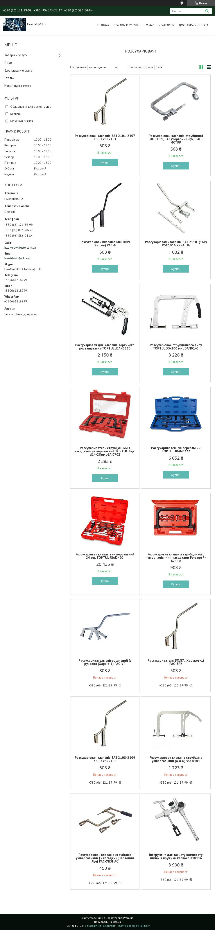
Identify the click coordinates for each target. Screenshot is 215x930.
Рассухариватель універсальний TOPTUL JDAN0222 (176, 449)
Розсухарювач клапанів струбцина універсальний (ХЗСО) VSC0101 (175, 759)
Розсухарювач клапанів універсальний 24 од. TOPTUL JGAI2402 (104, 556)
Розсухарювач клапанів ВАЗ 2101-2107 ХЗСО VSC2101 (105, 137)
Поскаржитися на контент (99, 925)
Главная (103, 25)
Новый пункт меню (17, 86)
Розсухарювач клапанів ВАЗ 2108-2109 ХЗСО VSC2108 (105, 759)
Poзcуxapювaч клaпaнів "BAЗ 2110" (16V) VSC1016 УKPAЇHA (176, 243)
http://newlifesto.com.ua (20, 247)
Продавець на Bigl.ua (107, 921)
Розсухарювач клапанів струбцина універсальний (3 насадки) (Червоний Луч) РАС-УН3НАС (105, 858)
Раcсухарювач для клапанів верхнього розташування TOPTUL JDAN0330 (104, 346)
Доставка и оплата (193, 25)
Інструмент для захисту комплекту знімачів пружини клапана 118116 (175, 856)
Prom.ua (128, 917)
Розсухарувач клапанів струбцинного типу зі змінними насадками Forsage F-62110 (176, 557)
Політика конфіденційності (133, 925)
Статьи (9, 78)
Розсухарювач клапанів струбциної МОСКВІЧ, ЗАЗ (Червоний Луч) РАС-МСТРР (176, 139)
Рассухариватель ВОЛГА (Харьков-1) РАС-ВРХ (176, 662)
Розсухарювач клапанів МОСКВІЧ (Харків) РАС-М (105, 243)
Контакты (166, 25)
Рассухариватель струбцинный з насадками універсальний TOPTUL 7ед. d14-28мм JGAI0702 (105, 451)
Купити (104, 162)
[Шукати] (207, 11)
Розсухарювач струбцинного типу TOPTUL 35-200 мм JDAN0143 (176, 346)
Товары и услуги (126, 25)
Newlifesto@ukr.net (17, 258)
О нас (150, 25)
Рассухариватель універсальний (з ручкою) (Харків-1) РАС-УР (105, 662)
